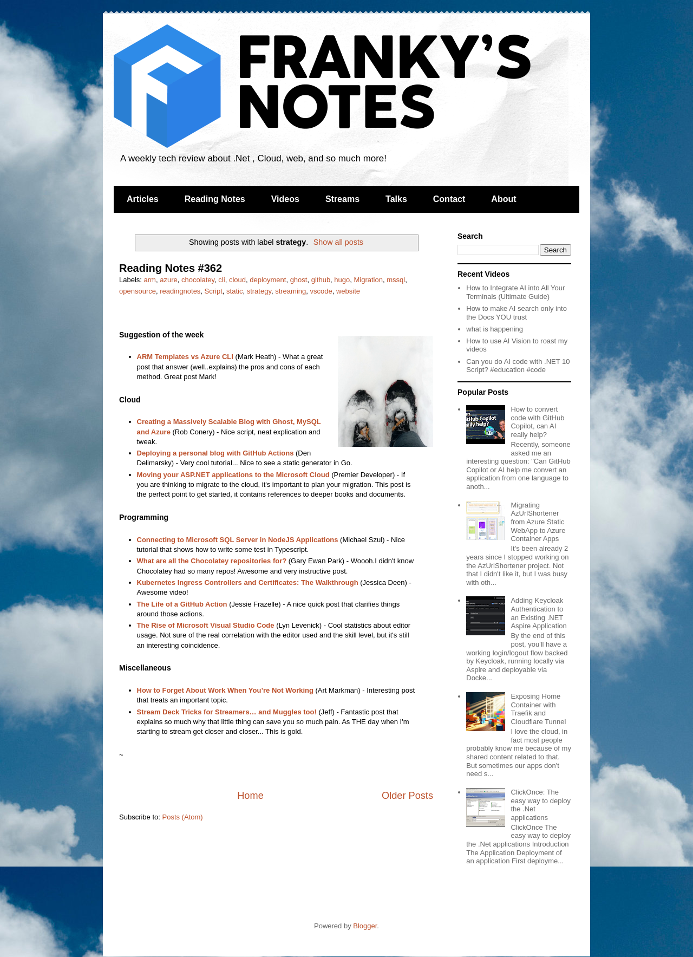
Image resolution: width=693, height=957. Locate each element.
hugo (342, 280)
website (348, 291)
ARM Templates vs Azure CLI (185, 357)
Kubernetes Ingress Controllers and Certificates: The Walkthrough (247, 582)
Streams (342, 199)
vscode (321, 291)
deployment (268, 280)
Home (250, 795)
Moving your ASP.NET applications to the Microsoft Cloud (233, 475)
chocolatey (197, 280)
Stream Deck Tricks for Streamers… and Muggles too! (227, 712)
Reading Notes (215, 199)
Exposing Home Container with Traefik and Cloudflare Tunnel (538, 709)
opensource (137, 291)
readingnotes (180, 291)
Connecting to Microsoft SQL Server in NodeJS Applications (237, 540)
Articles (143, 199)
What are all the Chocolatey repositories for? (212, 561)
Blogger (365, 926)
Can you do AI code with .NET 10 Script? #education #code (518, 365)
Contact (449, 199)
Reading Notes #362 (170, 268)
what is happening (494, 329)
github (320, 280)
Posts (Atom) (182, 817)
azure (169, 280)
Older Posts (407, 795)
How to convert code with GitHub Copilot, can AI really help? (537, 422)
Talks (396, 199)
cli (221, 280)
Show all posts (338, 242)
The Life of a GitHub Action (182, 604)
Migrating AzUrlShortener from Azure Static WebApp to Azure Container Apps (538, 522)
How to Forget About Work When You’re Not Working (225, 690)
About (503, 199)
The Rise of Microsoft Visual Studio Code (205, 625)
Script (214, 291)
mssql (396, 280)
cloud (237, 280)
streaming (290, 291)
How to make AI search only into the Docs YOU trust (516, 312)
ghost (299, 280)
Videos (285, 199)
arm (150, 280)
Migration (368, 280)
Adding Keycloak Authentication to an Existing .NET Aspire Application (538, 613)
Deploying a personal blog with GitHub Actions (215, 453)
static (234, 291)
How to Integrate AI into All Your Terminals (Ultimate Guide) (515, 292)
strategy (259, 291)
